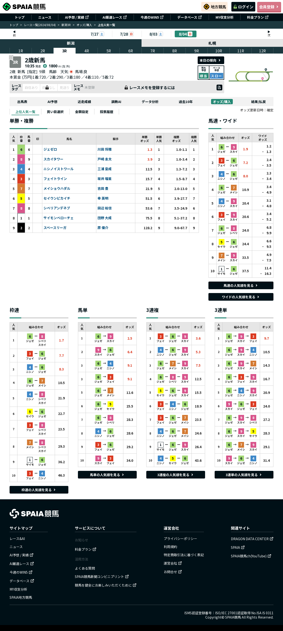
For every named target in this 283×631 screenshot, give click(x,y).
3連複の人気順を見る (175, 475)
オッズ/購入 (84, 25)
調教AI (116, 101)
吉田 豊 (103, 188)
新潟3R (66, 25)
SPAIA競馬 (233, 617)
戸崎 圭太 (105, 159)
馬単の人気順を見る (107, 475)
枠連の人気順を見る (39, 490)
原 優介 (103, 228)
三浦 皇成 (105, 169)
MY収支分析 (225, 17)
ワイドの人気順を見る (240, 297)
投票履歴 (106, 111)
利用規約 (170, 546)
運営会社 (173, 563)
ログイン (243, 7)
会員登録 (269, 7)
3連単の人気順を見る (244, 475)
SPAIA (238, 547)
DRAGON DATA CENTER (252, 539)
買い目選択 (55, 111)
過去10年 (186, 101)
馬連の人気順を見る (240, 285)
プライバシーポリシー (180, 538)
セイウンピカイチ (57, 198)
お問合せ (173, 572)
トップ (20, 17)
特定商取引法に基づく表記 (184, 554)
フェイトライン (55, 179)
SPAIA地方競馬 (21, 597)
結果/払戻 (258, 101)
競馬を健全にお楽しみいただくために (105, 585)
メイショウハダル (57, 188)
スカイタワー (53, 159)
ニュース (44, 17)
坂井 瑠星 (105, 179)
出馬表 (22, 101)
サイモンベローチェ (59, 218)
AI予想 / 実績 (77, 17)
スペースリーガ (55, 228)
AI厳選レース (115, 17)
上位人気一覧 (25, 111)
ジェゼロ (50, 149)
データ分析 (150, 101)
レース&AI (17, 538)
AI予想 (52, 101)
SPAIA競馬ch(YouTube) (251, 556)
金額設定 (81, 111)
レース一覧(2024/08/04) (40, 25)
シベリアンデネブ (57, 208)
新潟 (71, 43)
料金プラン (258, 17)
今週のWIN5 (152, 17)
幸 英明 (103, 198)
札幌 (212, 43)
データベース (189, 17)
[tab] (25, 111)
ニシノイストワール (59, 169)
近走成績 (84, 101)
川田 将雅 (105, 149)
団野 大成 (105, 218)
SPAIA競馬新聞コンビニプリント (102, 576)
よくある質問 (85, 568)
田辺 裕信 (105, 208)
